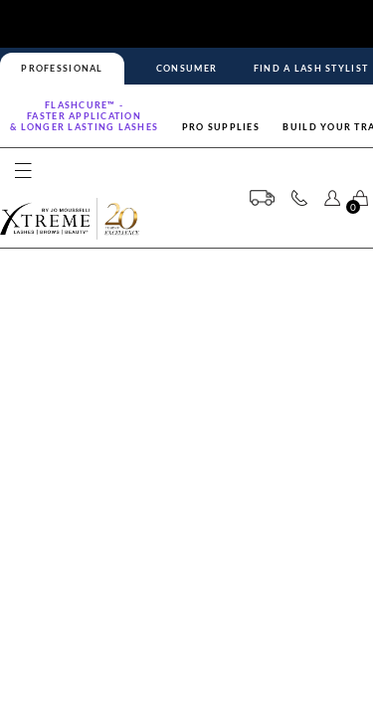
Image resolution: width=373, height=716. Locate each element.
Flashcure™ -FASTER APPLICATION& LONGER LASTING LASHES (84, 115)
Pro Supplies (221, 126)
